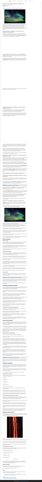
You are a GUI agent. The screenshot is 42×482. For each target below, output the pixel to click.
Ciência (30, 1)
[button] (33, 1)
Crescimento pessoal (21, 1)
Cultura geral (15, 1)
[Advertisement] (15, 42)
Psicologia (26, 1)
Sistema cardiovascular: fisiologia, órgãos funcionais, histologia (10, 478)
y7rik (5, 6)
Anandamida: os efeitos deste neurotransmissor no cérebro (9, 477)
